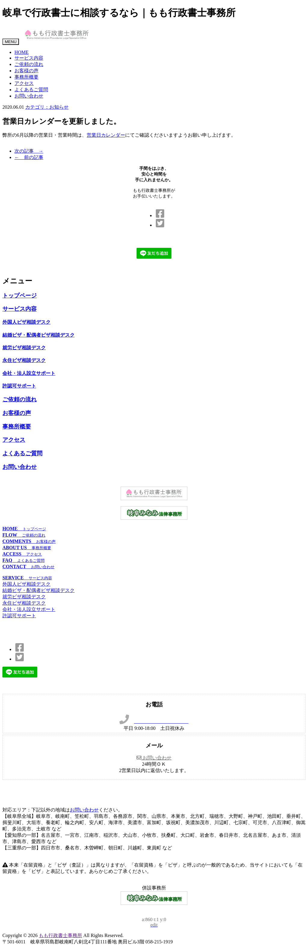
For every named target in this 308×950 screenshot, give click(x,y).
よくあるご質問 (31, 89)
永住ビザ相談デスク (24, 360)
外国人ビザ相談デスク (26, 322)
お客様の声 (26, 70)
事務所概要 (26, 76)
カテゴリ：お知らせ (47, 107)
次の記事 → (28, 151)
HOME (21, 52)
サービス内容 (28, 58)
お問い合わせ (28, 95)
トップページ (19, 295)
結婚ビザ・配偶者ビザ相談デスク (38, 335)
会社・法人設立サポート (28, 373)
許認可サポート (19, 385)
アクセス (24, 83)
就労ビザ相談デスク (24, 347)
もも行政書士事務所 (60, 935)
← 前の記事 (28, 157)
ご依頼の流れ (28, 64)
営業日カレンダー (106, 135)
